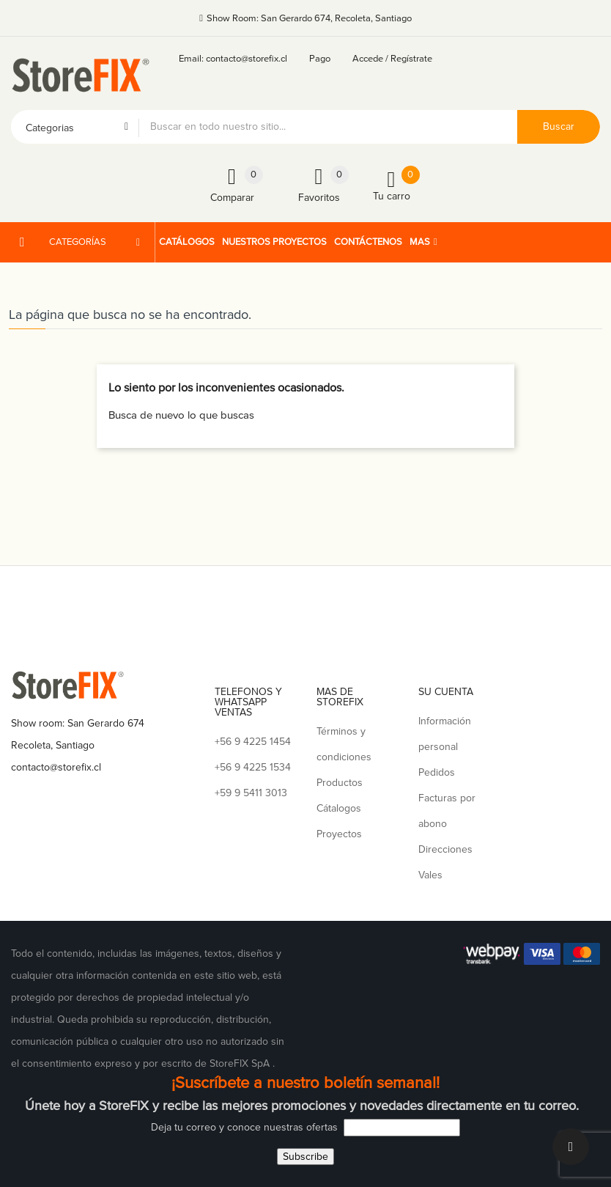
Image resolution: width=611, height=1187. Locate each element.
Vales (430, 875)
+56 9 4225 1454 (253, 741)
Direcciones (445, 849)
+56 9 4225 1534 (253, 767)
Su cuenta (445, 692)
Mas (420, 242)
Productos (339, 782)
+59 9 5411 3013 (251, 793)
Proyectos (339, 834)
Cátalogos (338, 808)
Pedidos (436, 772)
